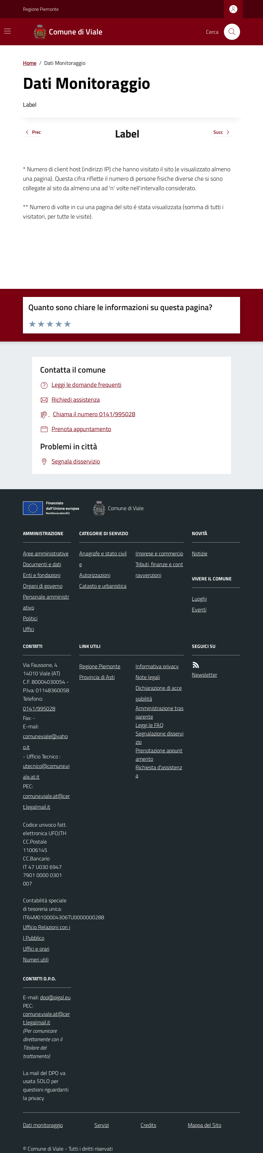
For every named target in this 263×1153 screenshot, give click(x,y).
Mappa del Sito (204, 1125)
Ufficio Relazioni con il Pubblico (46, 932)
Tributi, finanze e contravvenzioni (159, 569)
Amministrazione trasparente (159, 712)
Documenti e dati (42, 564)
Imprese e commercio (159, 553)
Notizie (199, 553)
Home (29, 63)
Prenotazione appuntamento (159, 754)
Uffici (28, 629)
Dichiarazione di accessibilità (159, 693)
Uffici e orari (36, 949)
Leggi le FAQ (150, 725)
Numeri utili (36, 959)
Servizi (101, 1125)
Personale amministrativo (46, 602)
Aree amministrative (45, 553)
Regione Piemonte (41, 8)
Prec (32, 132)
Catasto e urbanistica (102, 586)
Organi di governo (42, 586)
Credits (148, 1125)
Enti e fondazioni (41, 575)
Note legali (148, 677)
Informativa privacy (157, 666)
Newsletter (204, 675)
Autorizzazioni (94, 575)
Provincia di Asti (97, 677)
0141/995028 (39, 708)
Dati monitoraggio (43, 1125)
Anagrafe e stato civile (103, 558)
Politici (30, 618)
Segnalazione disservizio (159, 737)
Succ (222, 132)
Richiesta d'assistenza (159, 771)
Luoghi (199, 599)
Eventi (199, 609)
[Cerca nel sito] (229, 32)
